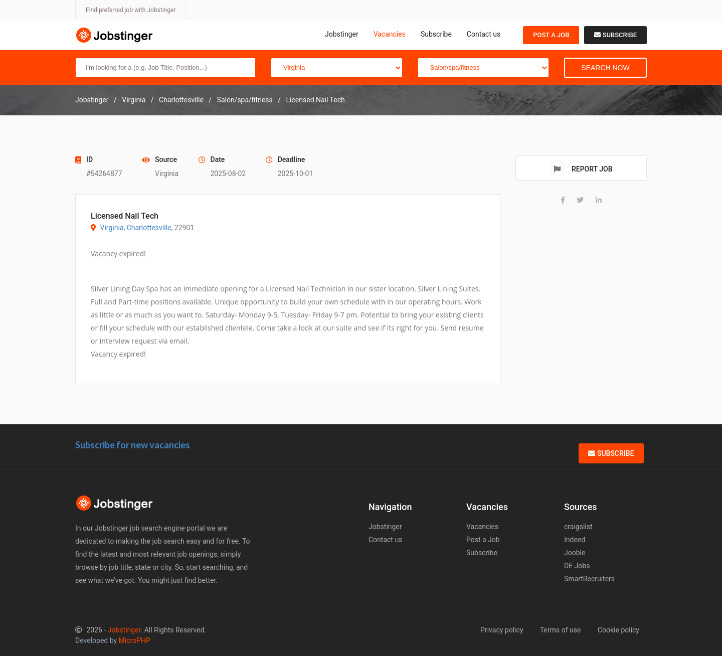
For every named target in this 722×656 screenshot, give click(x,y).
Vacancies (390, 34)
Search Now (605, 68)
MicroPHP (134, 640)
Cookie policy (618, 630)
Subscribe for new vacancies (132, 444)
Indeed (574, 540)
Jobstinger (341, 34)
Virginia (111, 228)
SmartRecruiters (589, 579)
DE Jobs (577, 566)
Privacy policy (501, 630)
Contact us (483, 34)
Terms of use (560, 630)
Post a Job (551, 35)
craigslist (578, 527)
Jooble (574, 553)
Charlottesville (149, 228)
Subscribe (436, 34)
